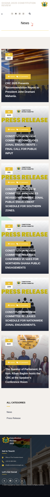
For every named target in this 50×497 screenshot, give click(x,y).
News (9, 412)
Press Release (14, 418)
